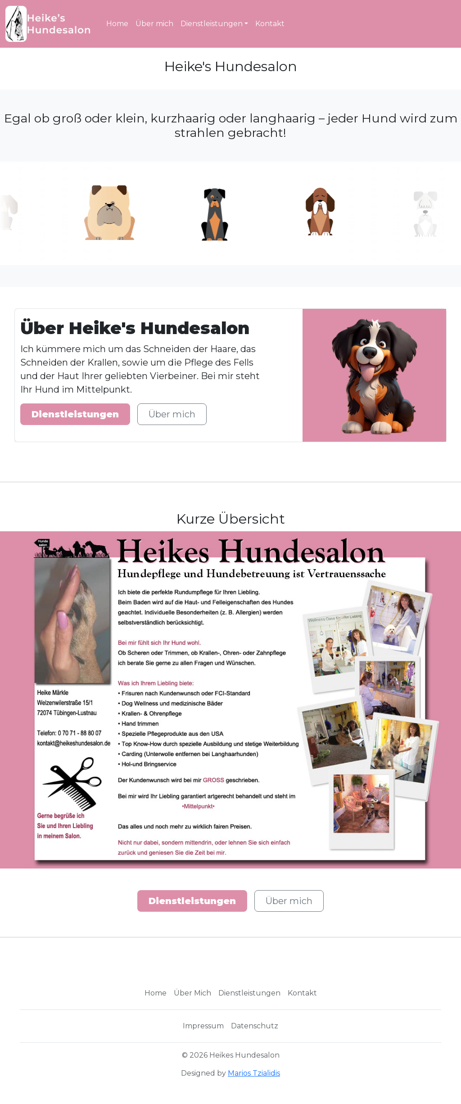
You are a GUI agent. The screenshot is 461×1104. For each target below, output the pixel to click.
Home (117, 23)
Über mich (154, 23)
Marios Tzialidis (254, 1073)
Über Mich (192, 993)
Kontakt (270, 23)
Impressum (203, 1026)
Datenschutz (254, 1026)
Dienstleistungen (212, 23)
